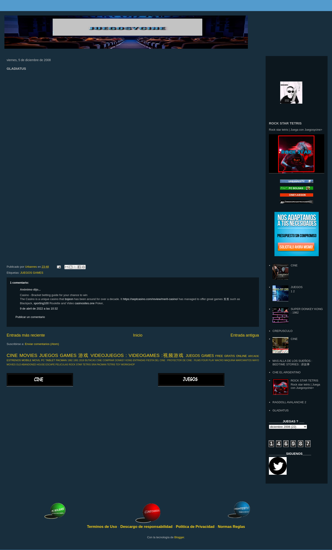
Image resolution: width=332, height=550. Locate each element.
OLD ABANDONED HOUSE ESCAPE (35, 364)
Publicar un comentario (30, 317)
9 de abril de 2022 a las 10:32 (39, 308)
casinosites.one (85, 303)
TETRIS (111, 364)
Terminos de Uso (102, 527)
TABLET (50, 360)
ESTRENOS (14, 360)
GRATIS (229, 356)
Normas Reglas (231, 527)
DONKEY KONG (123, 360)
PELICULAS (62, 364)
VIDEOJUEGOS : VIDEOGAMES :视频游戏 (137, 355)
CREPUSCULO (282, 331)
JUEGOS (296, 287)
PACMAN (61, 360)
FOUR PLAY (207, 360)
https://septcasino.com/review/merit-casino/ (150, 299)
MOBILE (26, 360)
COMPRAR (108, 360)
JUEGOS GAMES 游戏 (64, 355)
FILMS (197, 360)
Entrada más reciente (26, 335)
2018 (81, 360)
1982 (70, 360)
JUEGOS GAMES (31, 272)
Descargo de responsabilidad (147, 527)
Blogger (179, 537)
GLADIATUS (280, 410)
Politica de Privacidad (195, 527)
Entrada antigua (245, 335)
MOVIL (36, 360)
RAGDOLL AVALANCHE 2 (289, 402)
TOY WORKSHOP (125, 364)
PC (43, 360)
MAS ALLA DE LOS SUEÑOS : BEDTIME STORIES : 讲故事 (292, 362)
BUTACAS (90, 360)
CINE (99, 360)
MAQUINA (229, 360)
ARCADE (253, 355)
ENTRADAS (139, 360)
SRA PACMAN (98, 364)
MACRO (219, 360)
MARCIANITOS (244, 360)
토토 (226, 299)
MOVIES (11, 364)
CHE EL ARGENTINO (286, 372)
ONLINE (241, 356)
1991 (75, 360)
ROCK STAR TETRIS (80, 364)
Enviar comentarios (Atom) (42, 344)
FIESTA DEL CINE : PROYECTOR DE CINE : (169, 360)
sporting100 (41, 303)
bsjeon (69, 299)
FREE (219, 356)
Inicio (137, 335)
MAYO (255, 360)
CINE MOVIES (22, 355)
